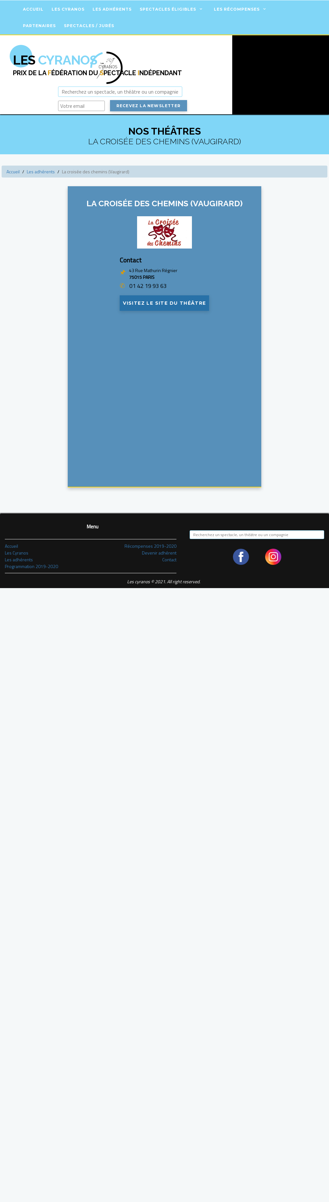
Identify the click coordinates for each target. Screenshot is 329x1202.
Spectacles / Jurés (89, 25)
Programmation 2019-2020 (31, 568)
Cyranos (55, 59)
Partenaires (39, 25)
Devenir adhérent (159, 554)
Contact (169, 561)
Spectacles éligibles (168, 9)
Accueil (33, 9)
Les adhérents (112, 9)
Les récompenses (237, 9)
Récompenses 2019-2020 (150, 547)
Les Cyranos (68, 9)
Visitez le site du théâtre (164, 304)
